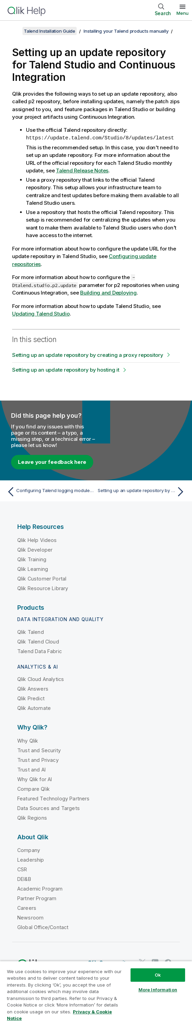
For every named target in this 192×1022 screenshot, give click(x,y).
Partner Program (36, 898)
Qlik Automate (34, 708)
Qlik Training (31, 559)
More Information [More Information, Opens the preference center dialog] (157, 989)
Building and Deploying (108, 292)
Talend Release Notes (82, 170)
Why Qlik (27, 740)
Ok (158, 975)
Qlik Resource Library (42, 588)
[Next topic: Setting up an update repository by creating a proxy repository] (142, 491)
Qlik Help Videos (37, 540)
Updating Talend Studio (41, 313)
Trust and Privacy (38, 760)
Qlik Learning (32, 569)
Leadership (30, 859)
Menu (182, 13)
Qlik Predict (31, 698)
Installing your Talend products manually (126, 31)
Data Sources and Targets (48, 808)
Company (28, 850)
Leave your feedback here (52, 461)
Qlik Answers (32, 688)
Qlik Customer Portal (41, 578)
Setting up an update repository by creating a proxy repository (87, 354)
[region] (96, 991)
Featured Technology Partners (53, 798)
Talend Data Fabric (39, 651)
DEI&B (24, 879)
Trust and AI (31, 769)
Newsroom (30, 917)
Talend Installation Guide (49, 31)
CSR (22, 869)
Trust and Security (39, 750)
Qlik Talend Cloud (38, 641)
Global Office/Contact (42, 927)
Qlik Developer (34, 549)
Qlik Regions (32, 817)
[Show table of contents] (14, 31)
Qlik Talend (30, 632)
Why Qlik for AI (34, 779)
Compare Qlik (33, 788)
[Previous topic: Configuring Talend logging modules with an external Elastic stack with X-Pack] (49, 491)
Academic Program (40, 888)
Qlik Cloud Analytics (40, 679)
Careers (26, 908)
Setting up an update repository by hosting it (65, 369)
